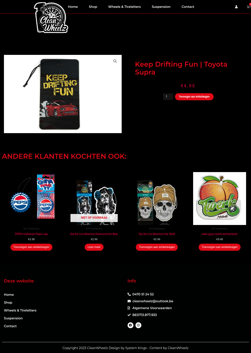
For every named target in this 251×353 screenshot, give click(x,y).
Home (73, 7)
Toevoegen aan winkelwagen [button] (31, 247)
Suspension (161, 7)
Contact (188, 7)
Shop (93, 7)
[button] (115, 61)
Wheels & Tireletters (124, 7)
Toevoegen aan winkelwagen (194, 97)
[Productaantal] (166, 96)
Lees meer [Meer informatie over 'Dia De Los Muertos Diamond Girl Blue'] (94, 247)
